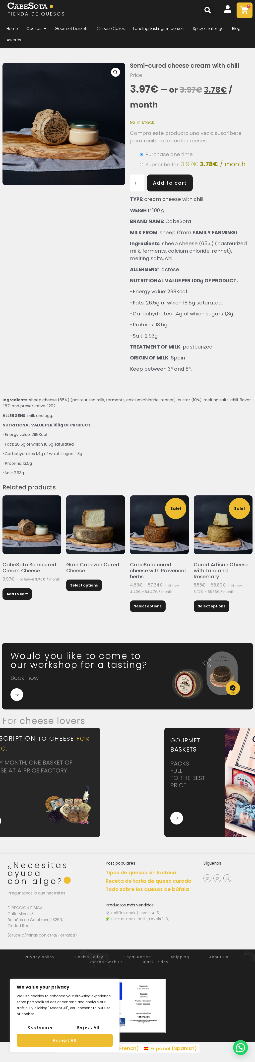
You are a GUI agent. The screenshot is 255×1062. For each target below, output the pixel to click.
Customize (40, 1027)
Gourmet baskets (71, 28)
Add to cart (170, 182)
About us (218, 956)
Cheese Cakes (111, 28)
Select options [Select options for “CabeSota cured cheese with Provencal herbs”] (148, 606)
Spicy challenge (208, 28)
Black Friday (156, 961)
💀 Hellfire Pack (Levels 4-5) (133, 912)
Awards (14, 40)
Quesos (36, 28)
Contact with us (105, 961)
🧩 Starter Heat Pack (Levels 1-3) (138, 918)
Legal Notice (138, 956)
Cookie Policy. (90, 956)
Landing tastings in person (158, 28)
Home (12, 28)
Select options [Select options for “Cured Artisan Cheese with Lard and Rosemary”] (211, 606)
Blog (236, 28)
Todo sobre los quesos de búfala (147, 889)
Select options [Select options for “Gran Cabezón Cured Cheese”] (84, 585)
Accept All (65, 1040)
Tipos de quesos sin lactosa (141, 872)
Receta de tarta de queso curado (148, 881)
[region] (65, 1015)
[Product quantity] (137, 183)
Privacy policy (40, 956)
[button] (208, 10)
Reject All (88, 1027)
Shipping (180, 956)
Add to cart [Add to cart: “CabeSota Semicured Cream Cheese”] (17, 593)
